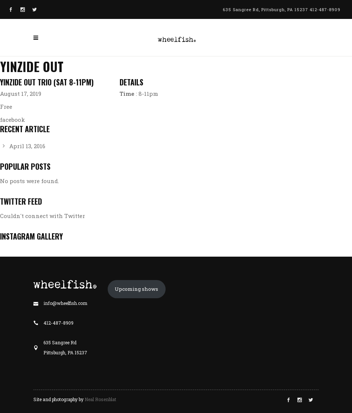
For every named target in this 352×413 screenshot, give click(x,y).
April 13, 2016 (27, 146)
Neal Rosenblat (100, 399)
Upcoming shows (136, 289)
